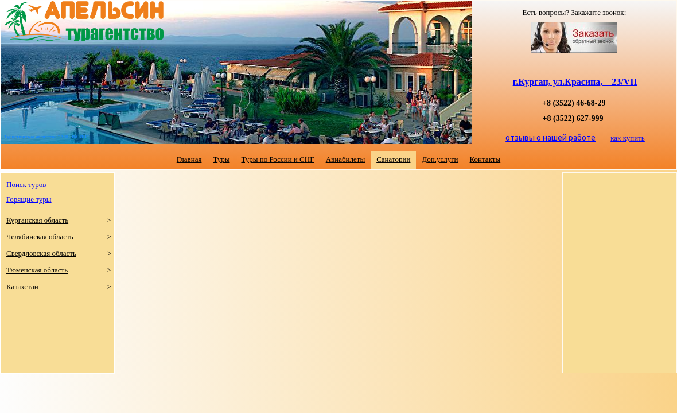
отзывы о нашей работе (550, 137)
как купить (627, 138)
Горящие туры (29, 199)
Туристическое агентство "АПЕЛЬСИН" (47, 136)
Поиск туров (26, 184)
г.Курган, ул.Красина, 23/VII (575, 82)
